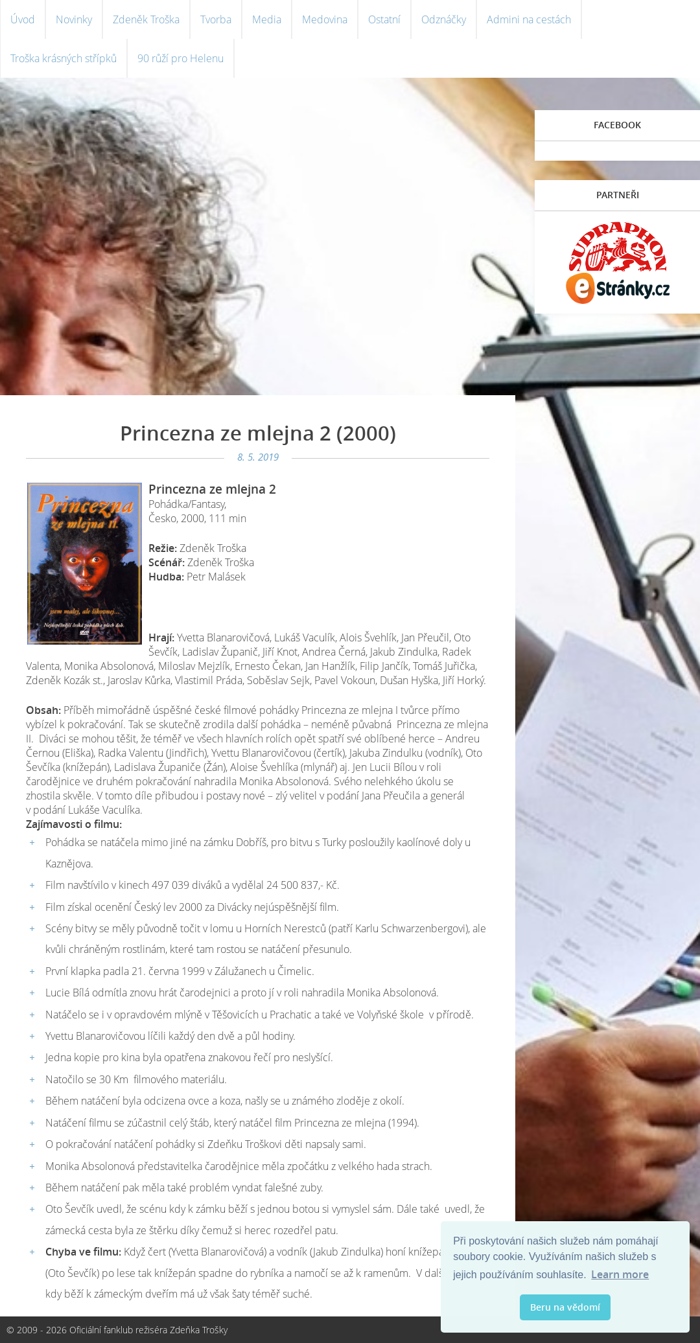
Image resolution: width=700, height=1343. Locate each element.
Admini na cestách (529, 19)
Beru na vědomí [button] (565, 1307)
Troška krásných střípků (63, 58)
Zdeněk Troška (146, 19)
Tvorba (215, 19)
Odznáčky (443, 19)
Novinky (74, 19)
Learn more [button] (620, 1274)
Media (266, 19)
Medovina (324, 19)
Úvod (22, 19)
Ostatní (384, 19)
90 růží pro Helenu (180, 58)
